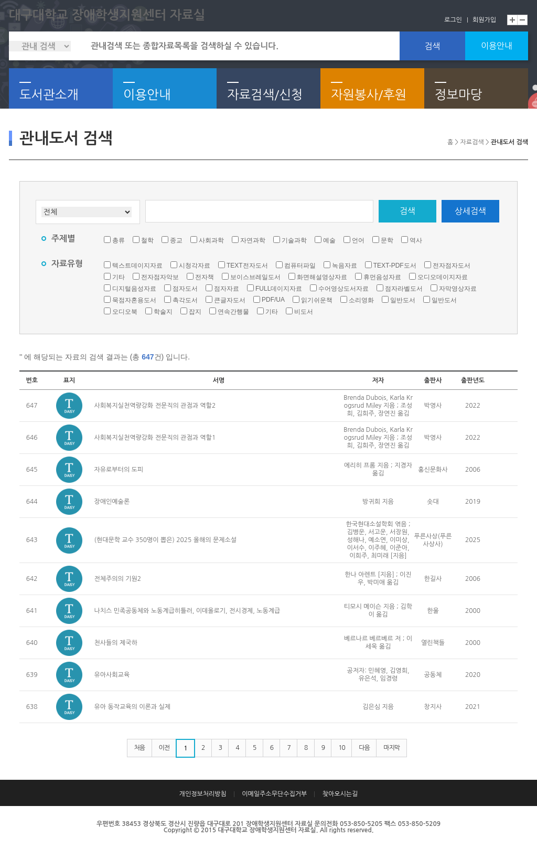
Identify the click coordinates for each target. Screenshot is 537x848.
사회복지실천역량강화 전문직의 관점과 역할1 (155, 437)
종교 (176, 240)
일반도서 (402, 300)
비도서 (303, 311)
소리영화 (361, 300)
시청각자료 (194, 265)
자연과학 (252, 240)
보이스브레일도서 (255, 277)
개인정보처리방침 (203, 794)
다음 (364, 748)
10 (341, 748)
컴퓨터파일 (300, 265)
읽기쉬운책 (316, 300)
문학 (387, 240)
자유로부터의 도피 (119, 470)
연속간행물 (233, 311)
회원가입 (484, 20)
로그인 (453, 20)
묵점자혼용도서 (134, 300)
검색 (432, 46)
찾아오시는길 (340, 794)
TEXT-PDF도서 (394, 265)
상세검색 (470, 211)
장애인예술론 (112, 502)
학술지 (163, 311)
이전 (164, 748)
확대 (512, 20)
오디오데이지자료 (442, 277)
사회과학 (211, 240)
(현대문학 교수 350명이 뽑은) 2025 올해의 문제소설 (165, 540)
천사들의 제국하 (115, 643)
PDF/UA (273, 299)
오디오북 (124, 311)
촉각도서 (185, 300)
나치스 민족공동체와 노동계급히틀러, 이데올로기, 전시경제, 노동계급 (187, 611)
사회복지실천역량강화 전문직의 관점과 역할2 (155, 405)
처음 (139, 748)
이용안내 (496, 45)
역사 (416, 240)
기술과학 (294, 240)
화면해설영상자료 (322, 277)
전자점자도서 (451, 265)
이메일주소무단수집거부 (274, 794)
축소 (523, 20)
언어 (358, 240)
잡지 (195, 311)
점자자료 (226, 288)
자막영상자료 (458, 288)
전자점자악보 (160, 277)
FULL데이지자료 (278, 288)
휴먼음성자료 (382, 277)
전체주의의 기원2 (118, 579)
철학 (147, 240)
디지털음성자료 (134, 288)
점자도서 (185, 288)
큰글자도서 (229, 300)
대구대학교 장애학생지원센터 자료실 (107, 15)
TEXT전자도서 (247, 265)
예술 (329, 240)
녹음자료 (344, 265)
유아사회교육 (112, 675)
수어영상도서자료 (343, 288)
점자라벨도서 (404, 288)
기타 (118, 277)
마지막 (391, 748)
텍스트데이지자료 (137, 265)
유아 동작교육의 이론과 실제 (132, 707)
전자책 (204, 277)
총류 (118, 240)
